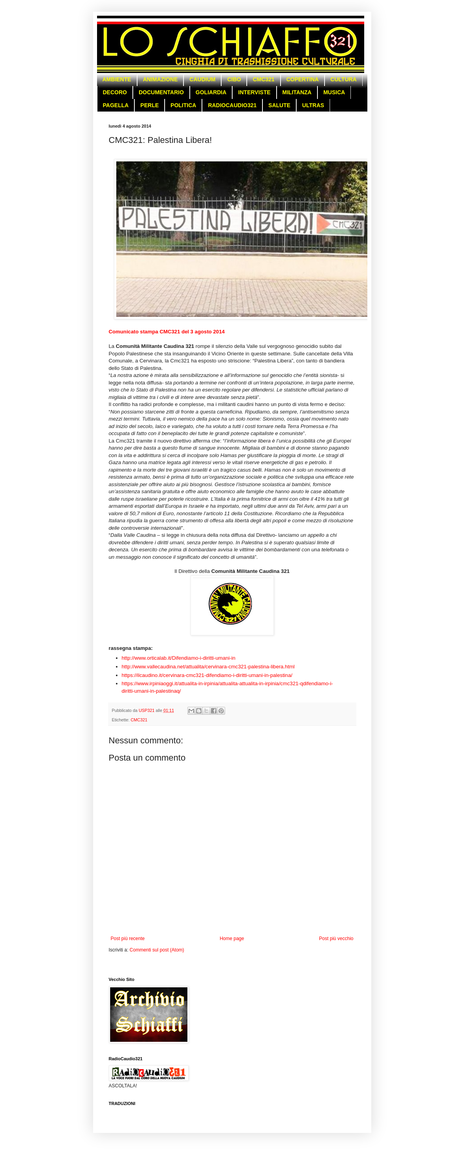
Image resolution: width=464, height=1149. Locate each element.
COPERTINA (302, 79)
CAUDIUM (202, 79)
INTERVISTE (254, 92)
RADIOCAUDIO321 (232, 105)
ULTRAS (313, 105)
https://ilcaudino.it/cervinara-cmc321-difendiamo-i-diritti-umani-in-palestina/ (207, 675)
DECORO (115, 92)
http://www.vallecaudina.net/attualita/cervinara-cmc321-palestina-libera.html (208, 667)
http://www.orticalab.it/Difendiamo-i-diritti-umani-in (179, 658)
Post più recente (128, 938)
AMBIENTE (117, 79)
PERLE (149, 105)
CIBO (234, 79)
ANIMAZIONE (160, 79)
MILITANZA (297, 92)
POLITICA (183, 105)
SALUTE (279, 105)
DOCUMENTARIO (161, 92)
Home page (232, 938)
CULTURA (343, 79)
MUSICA (334, 92)
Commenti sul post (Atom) (157, 950)
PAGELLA (116, 105)
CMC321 (263, 79)
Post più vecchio (336, 938)
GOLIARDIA (211, 92)
